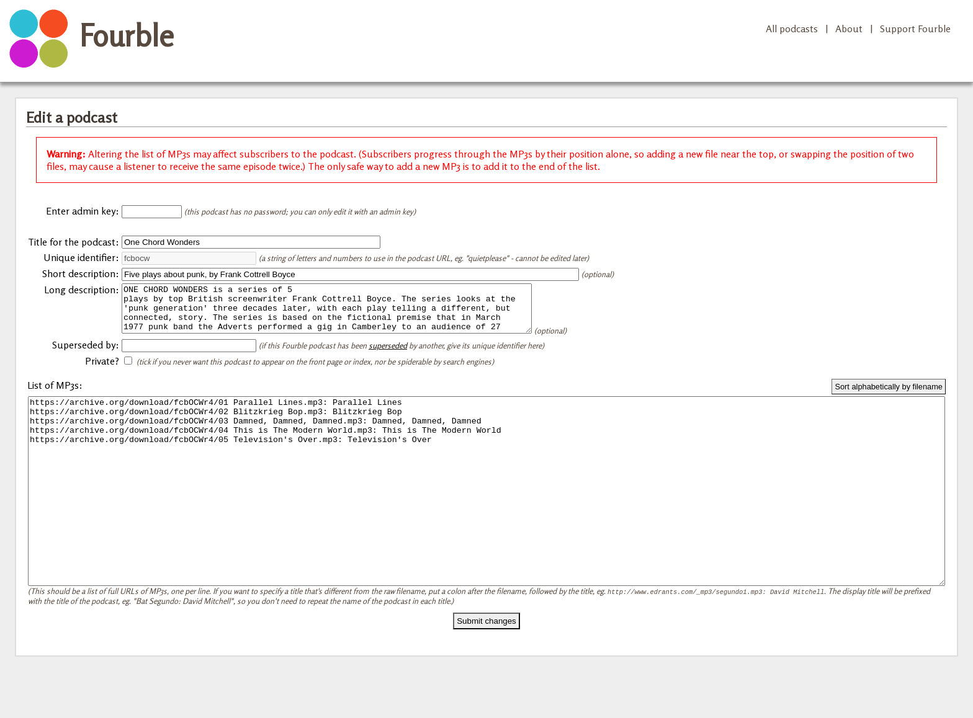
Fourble (126, 35)
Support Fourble (915, 28)
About (849, 28)
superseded (388, 355)
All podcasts (792, 28)
